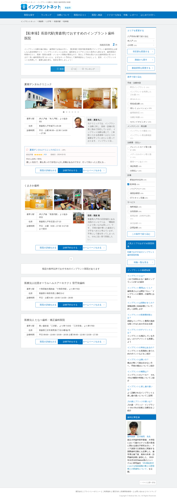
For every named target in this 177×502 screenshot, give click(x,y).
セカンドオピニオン (139, 122)
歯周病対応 (135, 113)
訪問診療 (134, 228)
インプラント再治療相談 (140, 135)
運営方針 (113, 491)
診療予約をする (71, 171)
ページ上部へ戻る (148, 482)
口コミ (72, 69)
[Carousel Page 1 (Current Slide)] (63, 112)
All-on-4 (133, 99)
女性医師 (134, 211)
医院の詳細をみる (40, 171)
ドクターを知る (114, 15)
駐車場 (133, 184)
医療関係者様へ (124, 491)
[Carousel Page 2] (66, 112)
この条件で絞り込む (141, 234)
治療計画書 (135, 117)
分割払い (134, 171)
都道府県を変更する (141, 68)
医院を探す (29, 15)
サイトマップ (150, 491)
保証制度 (134, 166)
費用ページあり (137, 162)
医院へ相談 (97, 15)
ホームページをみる (102, 171)
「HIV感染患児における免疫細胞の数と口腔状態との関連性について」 (140, 466)
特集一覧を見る (141, 262)
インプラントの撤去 (139, 131)
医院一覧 (43, 69)
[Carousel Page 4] (72, 112)
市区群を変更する (141, 51)
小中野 (132, 45)
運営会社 (73, 491)
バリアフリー (136, 189)
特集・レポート (131, 15)
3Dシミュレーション (139, 108)
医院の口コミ (80, 15)
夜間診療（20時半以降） (141, 216)
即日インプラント (138, 87)
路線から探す (141, 59)
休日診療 (134, 223)
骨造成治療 (135, 104)
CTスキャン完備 (137, 198)
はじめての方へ (148, 15)
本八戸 (132, 41)
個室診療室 (135, 193)
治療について (63, 15)
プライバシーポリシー (88, 491)
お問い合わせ (138, 491)
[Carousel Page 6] (78, 112)
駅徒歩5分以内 (136, 180)
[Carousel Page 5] (75, 112)
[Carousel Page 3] (69, 112)
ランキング (46, 15)
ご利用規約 (102, 491)
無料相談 (134, 207)
